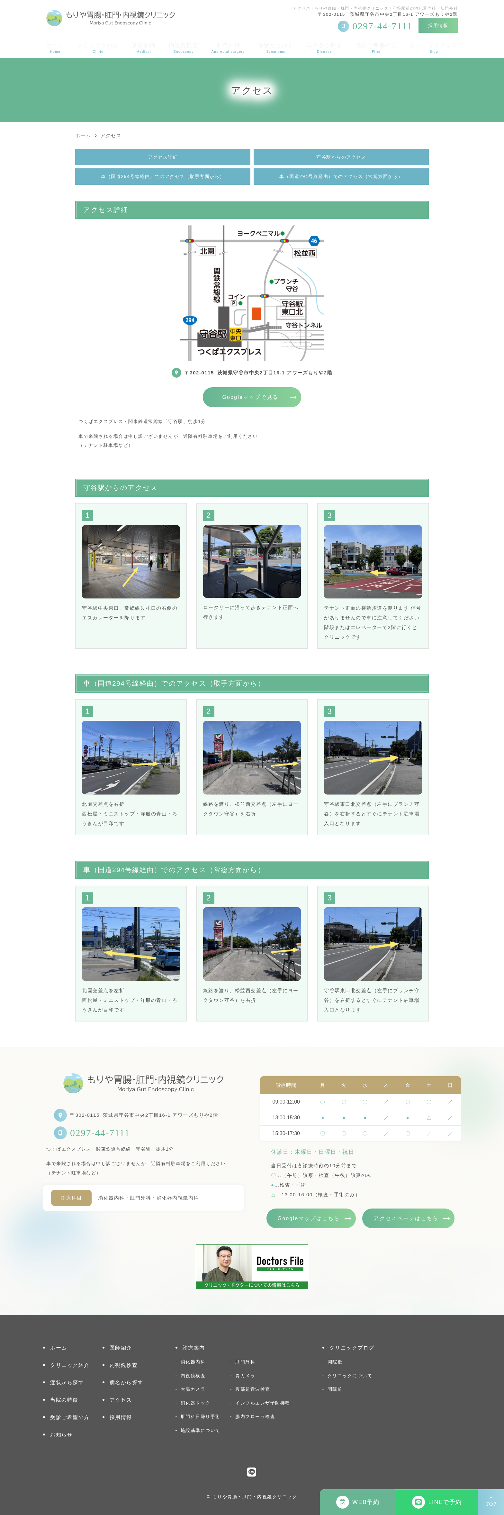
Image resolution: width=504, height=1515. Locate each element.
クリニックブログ (434, 47)
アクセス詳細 (163, 157)
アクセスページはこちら (406, 1218)
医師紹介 (121, 1347)
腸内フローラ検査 (255, 1416)
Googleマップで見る (250, 397)
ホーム (55, 47)
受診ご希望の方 (376, 47)
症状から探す (276, 47)
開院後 (335, 1361)
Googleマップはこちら (309, 1218)
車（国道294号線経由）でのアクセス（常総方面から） (341, 176)
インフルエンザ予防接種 (262, 1403)
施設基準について (201, 1430)
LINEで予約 (437, 1502)
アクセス (121, 1400)
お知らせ (61, 1434)
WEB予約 (358, 1502)
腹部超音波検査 (252, 1389)
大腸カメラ (193, 1389)
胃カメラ (245, 1375)
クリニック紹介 (98, 47)
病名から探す (324, 47)
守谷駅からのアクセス (341, 157)
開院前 (335, 1389)
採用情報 (438, 25)
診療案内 (144, 47)
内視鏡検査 (184, 47)
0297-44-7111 (100, 1132)
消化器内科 (193, 1361)
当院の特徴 (64, 1400)
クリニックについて (350, 1375)
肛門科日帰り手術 (201, 1416)
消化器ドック (196, 1403)
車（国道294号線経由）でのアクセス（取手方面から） (163, 176)
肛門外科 (228, 47)
